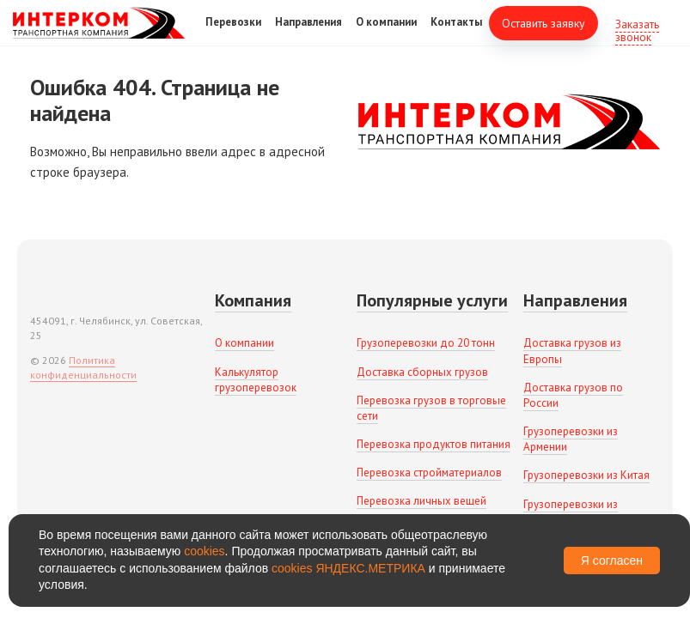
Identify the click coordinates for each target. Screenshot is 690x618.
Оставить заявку (543, 34)
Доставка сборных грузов (422, 372)
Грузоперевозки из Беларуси (570, 512)
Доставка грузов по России (573, 395)
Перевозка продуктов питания (433, 444)
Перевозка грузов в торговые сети (431, 408)
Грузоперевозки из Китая (586, 475)
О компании (386, 33)
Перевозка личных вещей (421, 501)
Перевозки (233, 33)
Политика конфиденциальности (83, 367)
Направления (308, 33)
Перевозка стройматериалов (429, 472)
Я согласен (612, 560)
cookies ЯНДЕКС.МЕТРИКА (348, 568)
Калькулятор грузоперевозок (255, 380)
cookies (204, 551)
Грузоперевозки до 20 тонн (426, 343)
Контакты (456, 33)
